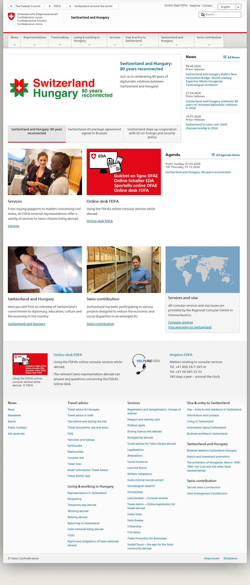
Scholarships (135, 492)
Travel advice (60, 41)
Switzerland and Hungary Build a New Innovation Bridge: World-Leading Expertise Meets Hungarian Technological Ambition (211, 79)
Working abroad (78, 511)
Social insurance (137, 462)
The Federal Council (27, 6)
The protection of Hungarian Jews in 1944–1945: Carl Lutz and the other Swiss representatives (214, 466)
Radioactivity (75, 452)
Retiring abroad (77, 517)
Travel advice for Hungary (83, 409)
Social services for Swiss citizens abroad (151, 443)
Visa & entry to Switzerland (140, 41)
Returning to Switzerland (83, 523)
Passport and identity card (143, 419)
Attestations (134, 456)
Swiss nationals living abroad (86, 529)
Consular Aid (76, 458)
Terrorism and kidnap (81, 439)
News (14, 41)
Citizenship (134, 526)
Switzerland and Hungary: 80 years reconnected (146, 66)
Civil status (133, 532)
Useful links (134, 514)
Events (12, 421)
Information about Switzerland (206, 427)
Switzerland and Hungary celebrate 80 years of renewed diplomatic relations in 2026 (212, 104)
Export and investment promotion (208, 456)
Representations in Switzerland (87, 493)
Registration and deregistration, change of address (154, 411)
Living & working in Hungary (89, 41)
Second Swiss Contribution (203, 487)
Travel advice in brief (80, 415)
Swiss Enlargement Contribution (207, 493)
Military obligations (139, 474)
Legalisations (135, 449)
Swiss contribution (209, 41)
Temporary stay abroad (82, 505)
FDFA (57, 6)
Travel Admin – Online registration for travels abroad (151, 506)
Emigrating (75, 499)
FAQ (70, 433)
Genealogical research (141, 486)
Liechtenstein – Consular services (147, 498)
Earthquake (75, 446)
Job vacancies (16, 433)
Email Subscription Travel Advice (88, 470)
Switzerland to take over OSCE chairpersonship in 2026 (206, 126)
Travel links (74, 464)
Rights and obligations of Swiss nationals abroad (93, 543)
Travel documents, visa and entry (88, 427)
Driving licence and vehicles (144, 431)
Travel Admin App (79, 476)
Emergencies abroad (140, 437)
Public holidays (17, 427)
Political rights (136, 425)
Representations (34, 41)
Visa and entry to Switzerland (189, 327)
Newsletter (14, 415)
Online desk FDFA (100, 221)
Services (115, 41)
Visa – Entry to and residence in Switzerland (214, 409)
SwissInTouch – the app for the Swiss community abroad (150, 546)
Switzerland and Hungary (176, 41)
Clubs (71, 535)
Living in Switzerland (200, 421)
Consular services (180, 322)
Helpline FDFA (181, 355)
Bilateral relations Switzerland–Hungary (212, 450)
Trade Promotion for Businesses (147, 538)
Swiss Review (135, 520)
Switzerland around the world (93, 6)
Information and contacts (203, 415)
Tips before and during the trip (87, 421)
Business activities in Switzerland (207, 433)
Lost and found (137, 468)
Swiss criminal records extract (145, 480)
